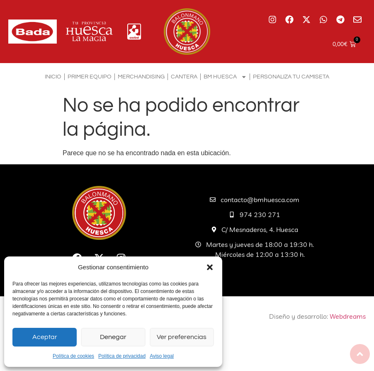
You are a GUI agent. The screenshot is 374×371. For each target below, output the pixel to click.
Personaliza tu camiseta (291, 76)
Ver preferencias (182, 337)
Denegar (113, 337)
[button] (210, 267)
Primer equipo (90, 76)
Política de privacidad (122, 356)
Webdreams (348, 316)
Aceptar (45, 337)
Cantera (184, 76)
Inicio (53, 76)
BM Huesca (225, 77)
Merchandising (141, 76)
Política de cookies (73, 356)
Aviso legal (162, 356)
